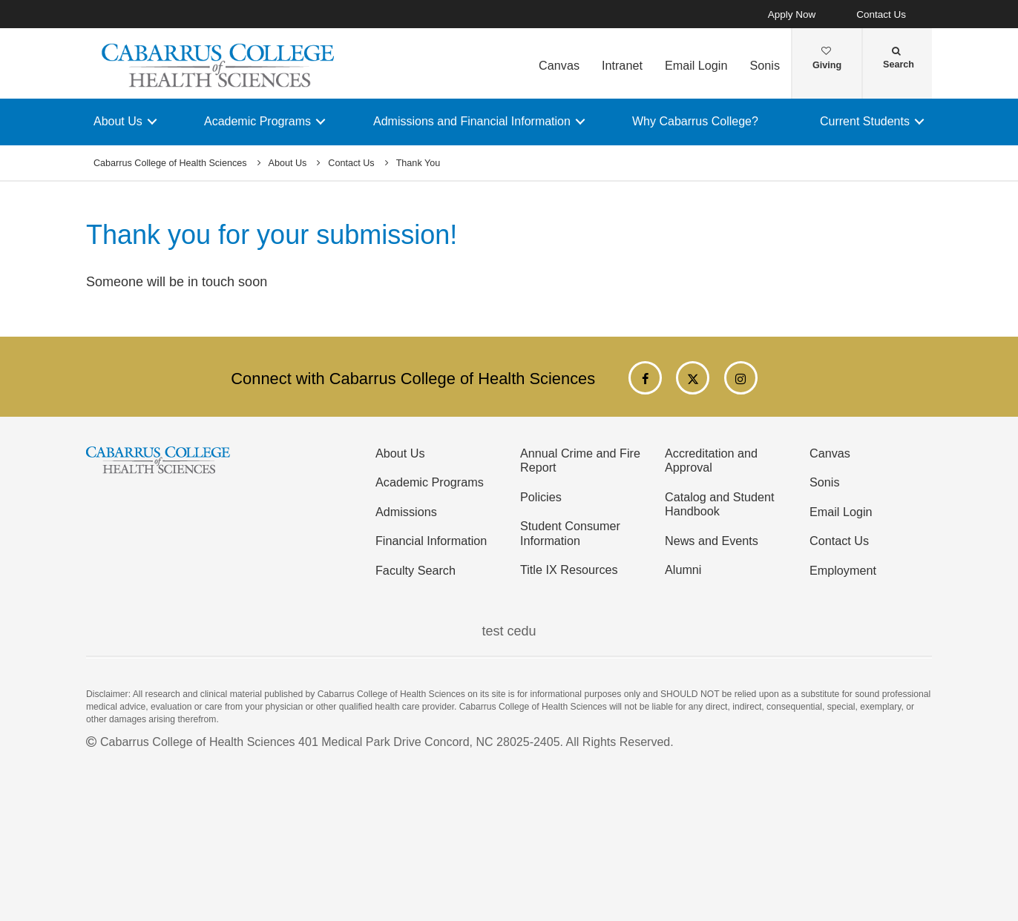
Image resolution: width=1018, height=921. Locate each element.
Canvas (559, 65)
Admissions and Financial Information (472, 121)
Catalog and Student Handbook (720, 504)
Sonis (764, 65)
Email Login (696, 65)
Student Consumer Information (570, 533)
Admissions (406, 511)
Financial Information (431, 540)
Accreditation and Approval (711, 460)
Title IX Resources (569, 569)
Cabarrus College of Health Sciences (170, 163)
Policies (541, 497)
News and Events (711, 540)
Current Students (865, 121)
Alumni (683, 569)
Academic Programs (257, 121)
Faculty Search (415, 570)
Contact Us (881, 14)
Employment (843, 570)
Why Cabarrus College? (695, 121)
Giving (826, 58)
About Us (117, 121)
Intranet (622, 65)
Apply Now (792, 14)
